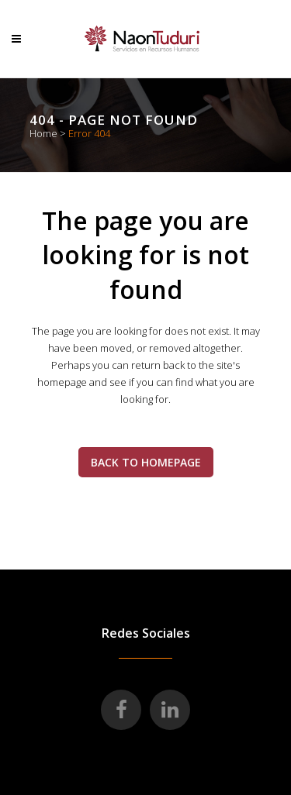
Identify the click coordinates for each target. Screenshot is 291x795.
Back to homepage (146, 462)
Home (43, 133)
